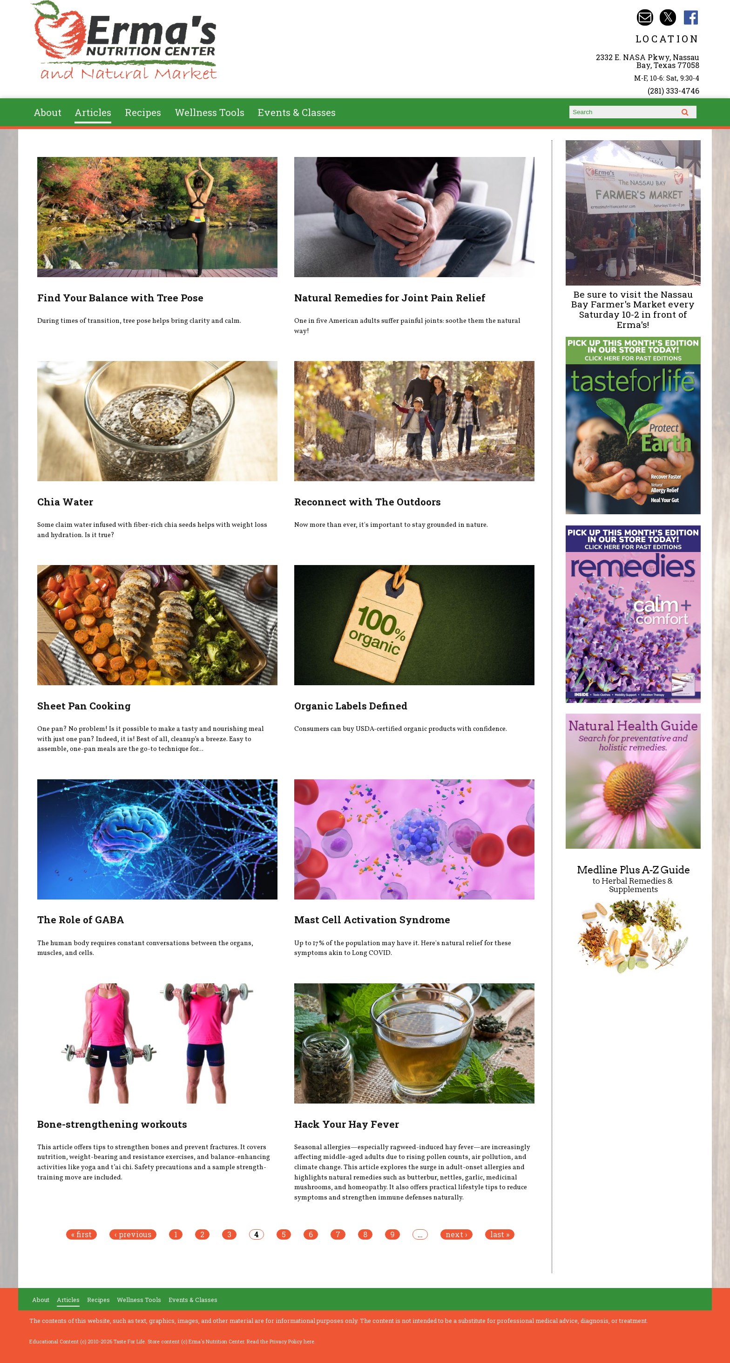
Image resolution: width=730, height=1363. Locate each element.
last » (499, 1234)
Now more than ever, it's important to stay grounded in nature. (391, 525)
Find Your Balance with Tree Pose (120, 297)
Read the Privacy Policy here (280, 1341)
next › (456, 1234)
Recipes (143, 112)
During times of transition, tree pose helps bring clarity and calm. (139, 321)
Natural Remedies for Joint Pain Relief (390, 297)
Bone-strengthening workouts (112, 1124)
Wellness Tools (209, 112)
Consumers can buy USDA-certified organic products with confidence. (400, 729)
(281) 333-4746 (673, 90)
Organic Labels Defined (350, 705)
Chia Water (65, 501)
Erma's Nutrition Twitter (668, 17)
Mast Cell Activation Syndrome (372, 919)
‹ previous (133, 1234)
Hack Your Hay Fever (346, 1124)
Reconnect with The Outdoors (367, 501)
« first (81, 1234)
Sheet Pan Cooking (84, 705)
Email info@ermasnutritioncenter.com (645, 17)
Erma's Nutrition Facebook (691, 17)
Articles (92, 112)
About (47, 112)
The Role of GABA (80, 919)
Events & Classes (297, 112)
